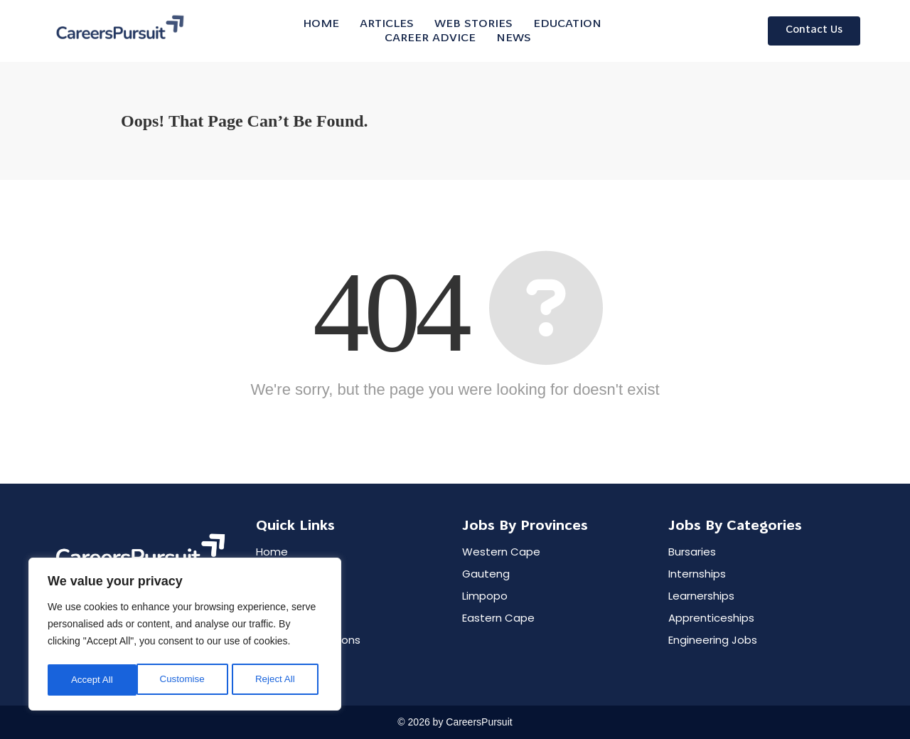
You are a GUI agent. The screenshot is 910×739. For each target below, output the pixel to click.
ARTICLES (387, 24)
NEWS (513, 38)
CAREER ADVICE (430, 38)
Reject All (186, 680)
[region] (184, 636)
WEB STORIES (473, 24)
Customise (93, 680)
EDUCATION (567, 24)
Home (321, 24)
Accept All (278, 680)
